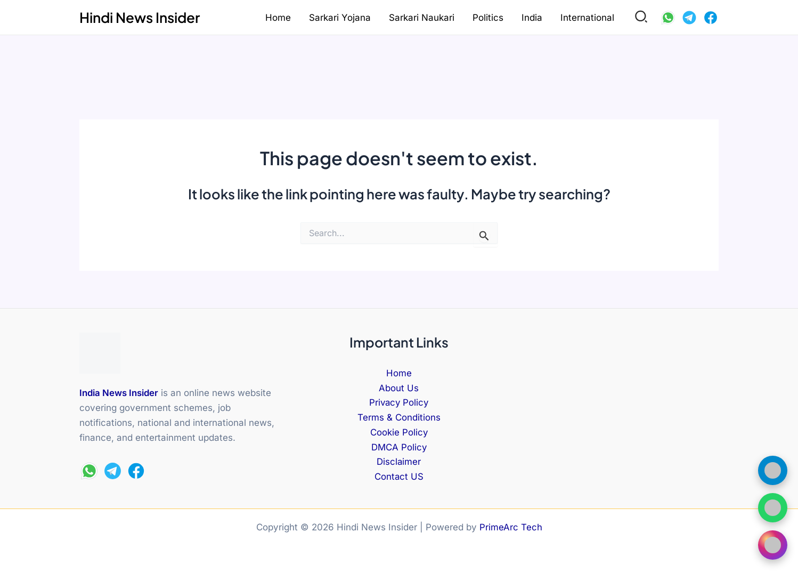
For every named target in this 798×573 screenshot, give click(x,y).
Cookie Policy (399, 432)
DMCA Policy (399, 447)
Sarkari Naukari (421, 17)
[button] (641, 17)
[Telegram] (689, 18)
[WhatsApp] (668, 18)
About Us (399, 387)
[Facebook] (711, 18)
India (532, 17)
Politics (488, 17)
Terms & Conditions (399, 417)
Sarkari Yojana (340, 17)
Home (278, 17)
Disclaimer (399, 462)
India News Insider (119, 391)
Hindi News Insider (139, 17)
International (587, 17)
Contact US (399, 477)
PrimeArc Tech (510, 527)
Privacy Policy (398, 402)
